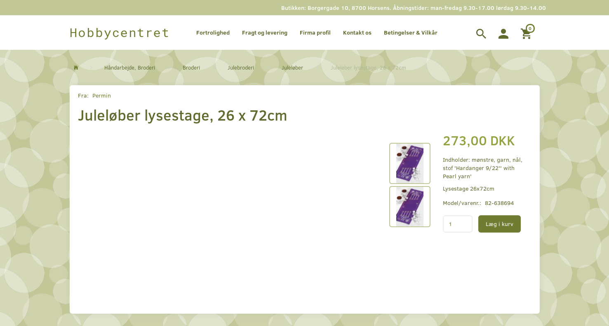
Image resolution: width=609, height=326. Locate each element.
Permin (101, 95)
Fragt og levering (264, 32)
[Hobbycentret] (120, 32)
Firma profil (315, 32)
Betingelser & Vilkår (410, 32)
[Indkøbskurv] (527, 32)
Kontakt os (357, 32)
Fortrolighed (213, 32)
